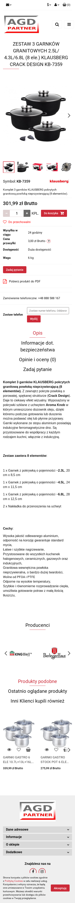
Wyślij (34, 318)
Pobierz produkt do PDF (21, 281)
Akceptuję (60, 888)
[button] (66, 5)
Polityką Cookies (14, 881)
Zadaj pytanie (14, 269)
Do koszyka (54, 213)
